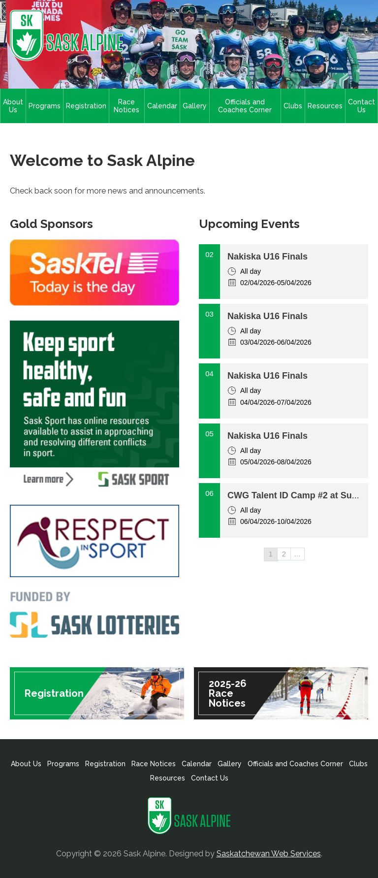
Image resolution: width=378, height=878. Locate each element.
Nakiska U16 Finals (267, 256)
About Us (13, 106)
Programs (45, 106)
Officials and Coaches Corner (245, 106)
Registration (86, 106)
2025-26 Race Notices (228, 693)
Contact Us (361, 106)
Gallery (195, 106)
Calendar (162, 106)
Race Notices (126, 106)
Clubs (293, 106)
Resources (325, 106)
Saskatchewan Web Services (269, 853)
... (297, 554)
